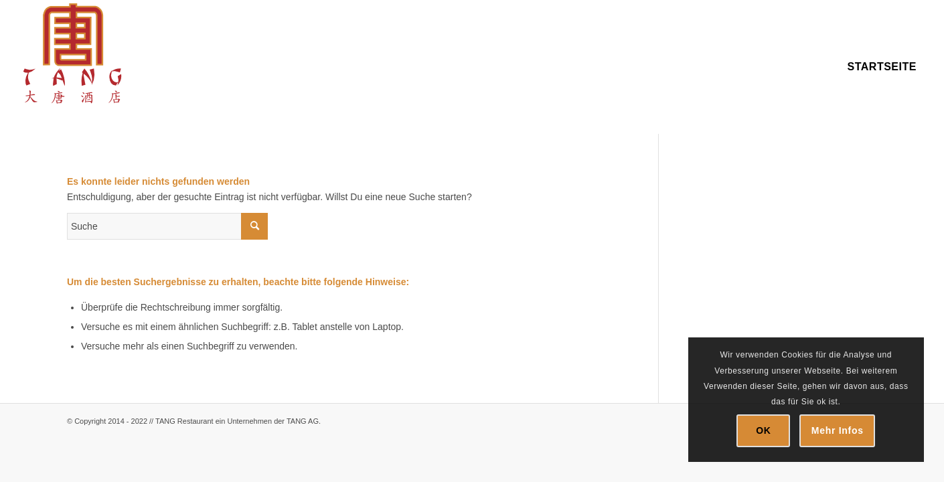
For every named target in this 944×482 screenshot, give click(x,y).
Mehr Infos (837, 430)
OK (763, 430)
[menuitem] (882, 67)
